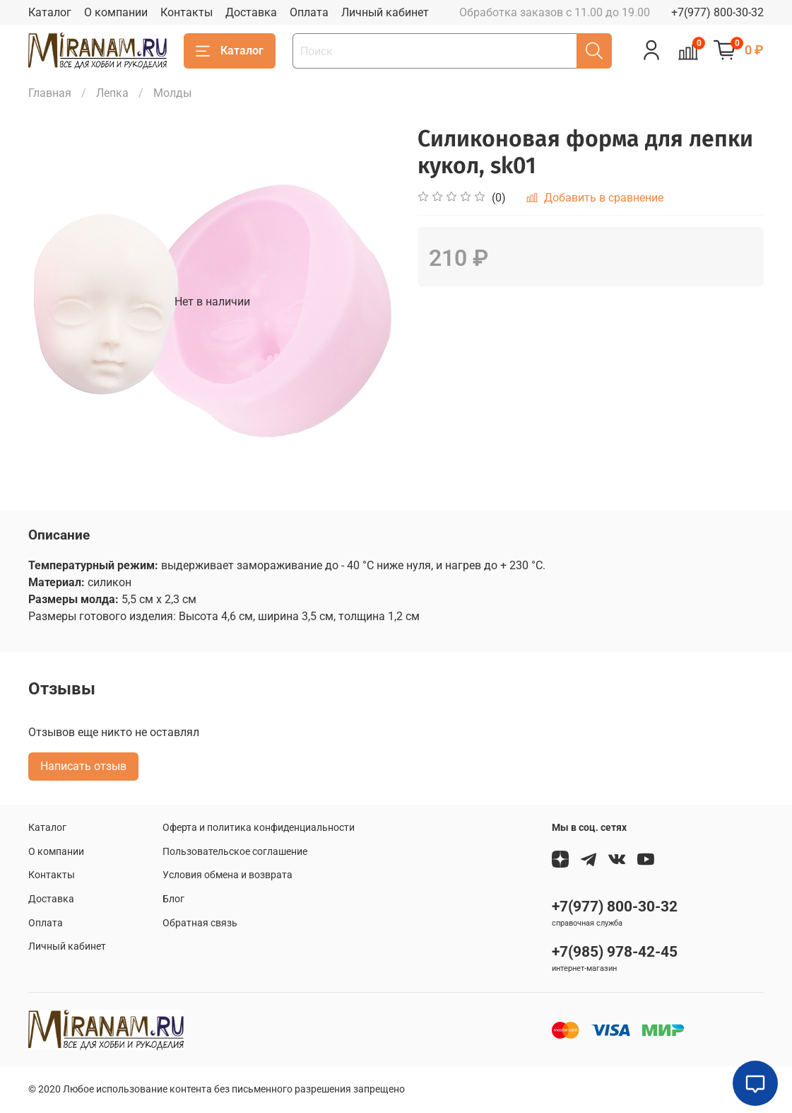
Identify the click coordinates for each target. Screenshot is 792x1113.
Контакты (186, 12)
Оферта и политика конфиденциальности (258, 828)
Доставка (251, 12)
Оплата (309, 12)
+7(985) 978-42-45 (615, 951)
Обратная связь (199, 923)
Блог (173, 899)
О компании (116, 12)
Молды (172, 93)
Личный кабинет (385, 12)
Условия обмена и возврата (227, 875)
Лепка (112, 93)
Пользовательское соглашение (234, 852)
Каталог (49, 12)
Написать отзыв (83, 766)
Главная (49, 93)
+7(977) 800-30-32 (717, 12)
